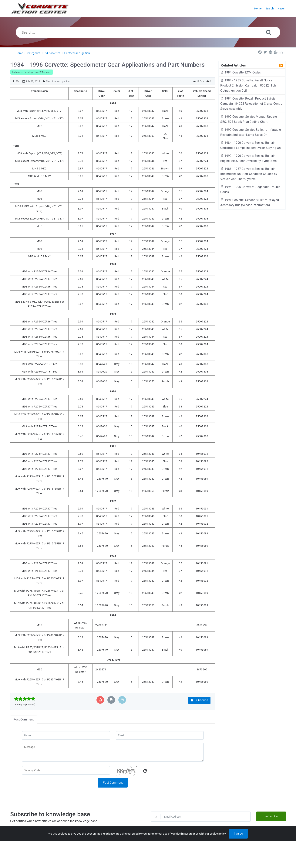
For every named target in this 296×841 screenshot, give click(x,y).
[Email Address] (201, 817)
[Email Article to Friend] (122, 700)
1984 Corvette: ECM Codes (240, 72)
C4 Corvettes (52, 53)
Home (19, 53)
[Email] (160, 735)
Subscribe (199, 700)
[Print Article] (111, 700)
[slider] (24, 698)
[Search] (268, 32)
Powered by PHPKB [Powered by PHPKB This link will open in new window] (128, 834)
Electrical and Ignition (77, 53)
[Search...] (148, 32)
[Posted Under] (44, 81)
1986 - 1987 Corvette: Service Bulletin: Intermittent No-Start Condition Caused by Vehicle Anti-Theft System (248, 174)
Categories (33, 53)
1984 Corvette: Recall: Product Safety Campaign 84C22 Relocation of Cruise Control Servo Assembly (251, 104)
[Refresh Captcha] (145, 771)
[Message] (113, 752)
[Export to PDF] (100, 700)
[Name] (66, 735)
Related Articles (233, 65)
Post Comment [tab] (23, 719)
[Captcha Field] (66, 770)
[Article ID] (13, 81)
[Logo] (39, 8)
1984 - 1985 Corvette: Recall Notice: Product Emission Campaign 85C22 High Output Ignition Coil (248, 85)
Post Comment (113, 782)
